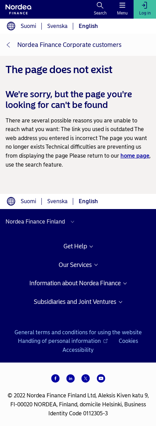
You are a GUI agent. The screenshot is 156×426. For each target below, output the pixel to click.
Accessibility (78, 350)
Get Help (75, 246)
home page (134, 155)
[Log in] (145, 9)
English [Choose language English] (88, 26)
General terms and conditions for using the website (78, 332)
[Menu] (122, 9)
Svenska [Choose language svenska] (57, 26)
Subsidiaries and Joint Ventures (75, 302)
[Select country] (42, 221)
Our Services (75, 265)
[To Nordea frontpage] (18, 9)
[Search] (100, 9)
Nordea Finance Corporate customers (69, 45)
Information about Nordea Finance (75, 283)
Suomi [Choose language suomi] (28, 26)
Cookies (128, 341)
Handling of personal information (63, 341)
